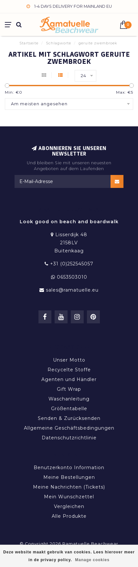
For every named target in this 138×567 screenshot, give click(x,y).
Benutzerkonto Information (69, 467)
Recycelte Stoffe (69, 370)
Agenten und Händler (69, 379)
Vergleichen (69, 506)
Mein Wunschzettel (69, 497)
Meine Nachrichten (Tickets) (69, 487)
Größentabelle (69, 408)
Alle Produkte (69, 516)
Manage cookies (92, 560)
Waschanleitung (69, 399)
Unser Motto (69, 360)
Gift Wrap (69, 389)
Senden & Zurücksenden (69, 418)
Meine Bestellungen (69, 477)
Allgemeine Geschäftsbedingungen (69, 428)
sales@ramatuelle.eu (72, 290)
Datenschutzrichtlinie (69, 438)
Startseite (28, 43)
